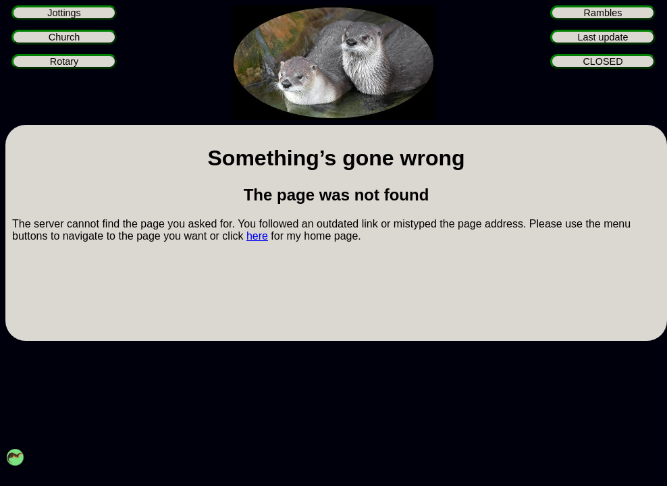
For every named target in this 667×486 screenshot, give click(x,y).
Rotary (64, 61)
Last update (602, 37)
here (257, 236)
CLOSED (602, 61)
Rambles (603, 12)
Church (64, 37)
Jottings (64, 12)
